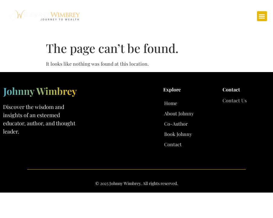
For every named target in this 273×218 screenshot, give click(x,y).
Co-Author (176, 124)
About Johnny (179, 113)
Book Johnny (178, 134)
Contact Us (235, 100)
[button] (262, 16)
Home (170, 103)
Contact (173, 144)
